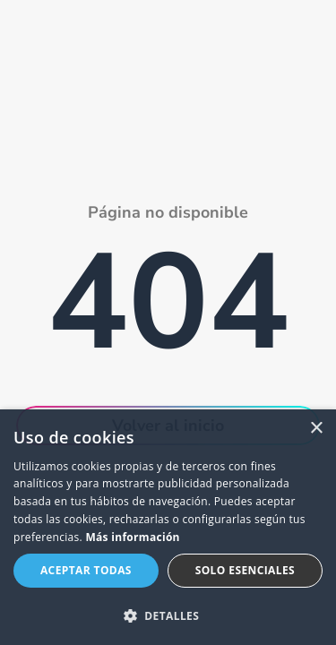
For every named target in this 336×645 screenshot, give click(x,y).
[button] (168, 615)
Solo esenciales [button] (245, 570)
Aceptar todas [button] (86, 570)
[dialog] (168, 527)
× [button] (316, 428)
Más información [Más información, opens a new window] (132, 537)
